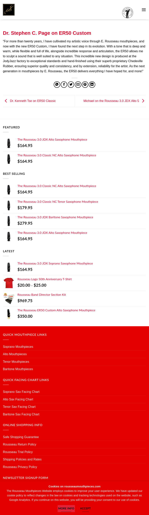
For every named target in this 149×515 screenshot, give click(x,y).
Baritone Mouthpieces (18, 369)
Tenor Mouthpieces (16, 361)
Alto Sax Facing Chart (18, 399)
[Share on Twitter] (71, 84)
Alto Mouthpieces (15, 354)
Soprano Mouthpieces (18, 346)
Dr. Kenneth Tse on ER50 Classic (29, 101)
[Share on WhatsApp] (57, 84)
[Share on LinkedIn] (92, 84)
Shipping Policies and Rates (22, 459)
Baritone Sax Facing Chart (21, 414)
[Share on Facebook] (64, 84)
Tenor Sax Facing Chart (19, 406)
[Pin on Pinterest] (85, 84)
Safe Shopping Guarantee (21, 437)
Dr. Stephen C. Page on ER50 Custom (47, 33)
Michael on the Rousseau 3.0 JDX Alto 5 (114, 101)
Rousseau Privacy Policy (20, 467)
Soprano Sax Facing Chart (21, 391)
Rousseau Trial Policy (18, 452)
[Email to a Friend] (78, 84)
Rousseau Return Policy (19, 444)
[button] (143, 9)
